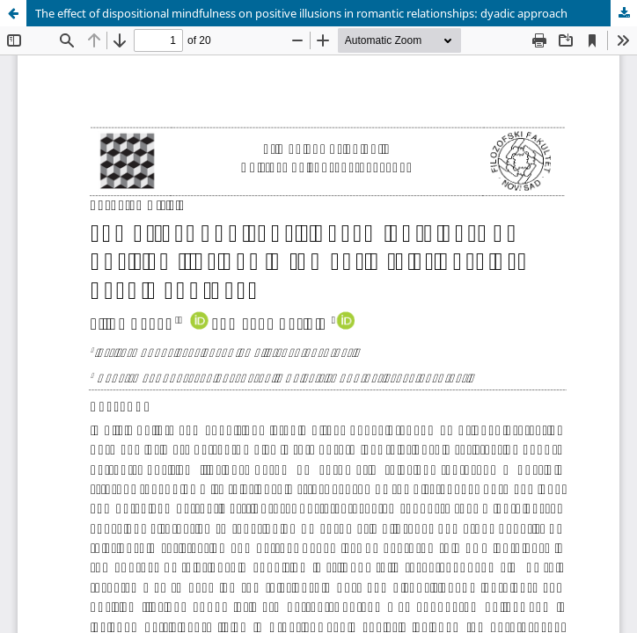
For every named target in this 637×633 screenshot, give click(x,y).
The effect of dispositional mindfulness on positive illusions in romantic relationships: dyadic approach (301, 13)
